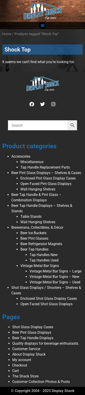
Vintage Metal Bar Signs (39, 266)
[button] (42, 25)
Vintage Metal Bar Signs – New (54, 276)
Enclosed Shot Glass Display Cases (48, 298)
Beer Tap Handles (34, 249)
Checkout (19, 365)
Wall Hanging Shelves (37, 189)
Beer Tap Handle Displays (32, 338)
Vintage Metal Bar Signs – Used (54, 282)
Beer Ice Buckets (33, 233)
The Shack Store (25, 376)
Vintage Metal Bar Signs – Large (55, 271)
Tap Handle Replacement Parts (45, 167)
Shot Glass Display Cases (32, 327)
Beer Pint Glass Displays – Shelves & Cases (46, 173)
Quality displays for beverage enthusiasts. (45, 343)
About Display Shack (29, 354)
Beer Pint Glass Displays (31, 332)
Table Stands (30, 216)
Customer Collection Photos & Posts (41, 382)
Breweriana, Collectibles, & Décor (37, 227)
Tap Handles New (43, 255)
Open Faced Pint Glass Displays (45, 184)
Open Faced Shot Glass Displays (46, 304)
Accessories (20, 156)
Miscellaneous (32, 162)
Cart (15, 371)
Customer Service (26, 349)
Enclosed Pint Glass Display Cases (48, 178)
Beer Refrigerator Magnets (41, 244)
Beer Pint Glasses (34, 238)
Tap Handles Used (43, 260)
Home (6, 34)
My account (21, 360)
